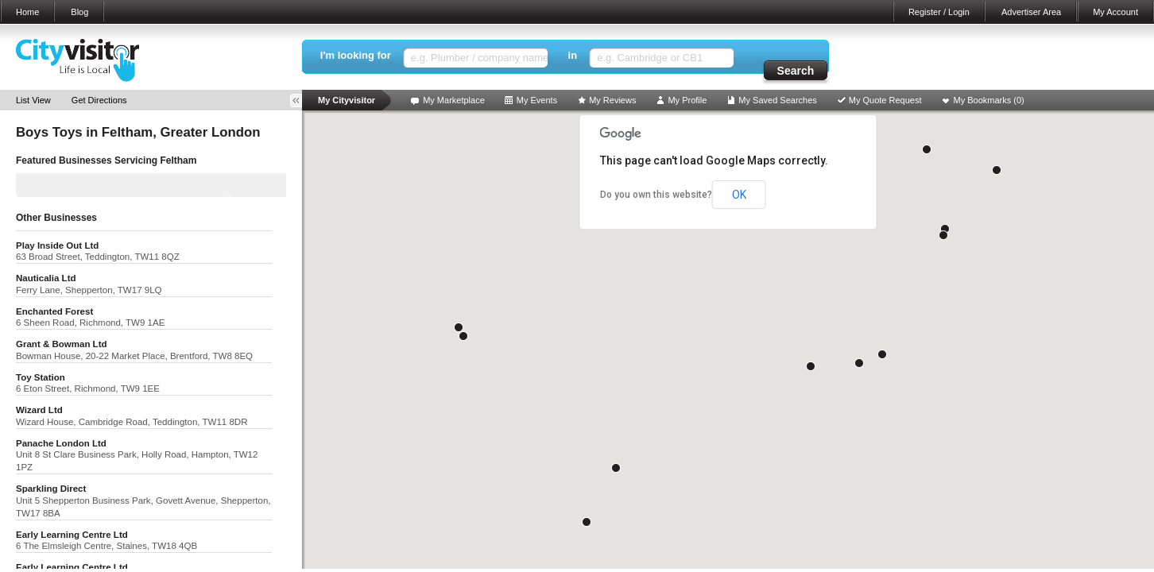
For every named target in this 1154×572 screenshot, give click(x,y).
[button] (859, 363)
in (573, 55)
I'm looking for (355, 55)
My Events (537, 100)
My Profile (687, 100)
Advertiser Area (1031, 12)
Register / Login (939, 12)
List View (33, 100)
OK (739, 194)
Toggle (301, 100)
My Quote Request (885, 100)
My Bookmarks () (989, 100)
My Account (1115, 12)
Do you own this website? (656, 194)
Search (796, 70)
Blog (79, 12)
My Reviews (612, 100)
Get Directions (99, 100)
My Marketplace (454, 100)
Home (27, 12)
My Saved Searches (777, 100)
